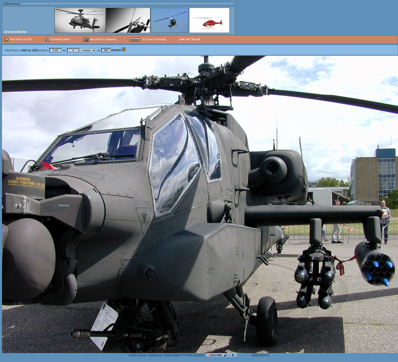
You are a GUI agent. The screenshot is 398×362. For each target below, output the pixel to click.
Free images (172, 355)
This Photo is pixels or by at (63, 50)
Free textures (195, 355)
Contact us (155, 355)
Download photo (57, 39)
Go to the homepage (147, 39)
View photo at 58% (18, 39)
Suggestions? (260, 355)
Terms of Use (137, 355)
